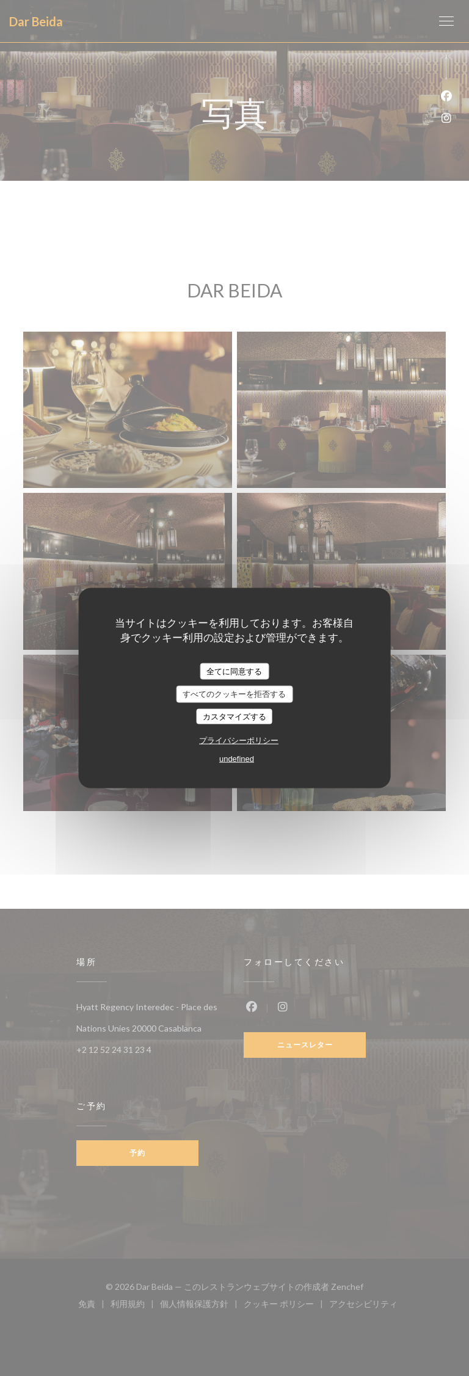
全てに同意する (234, 670)
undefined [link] (236, 758)
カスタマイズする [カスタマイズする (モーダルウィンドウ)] (234, 716)
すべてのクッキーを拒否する (234, 694)
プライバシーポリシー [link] (238, 740)
